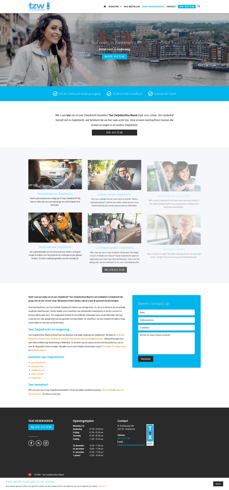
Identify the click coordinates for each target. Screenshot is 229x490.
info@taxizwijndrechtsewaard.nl (131, 445)
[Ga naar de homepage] (36, 6)
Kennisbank (33, 435)
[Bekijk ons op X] (38, 443)
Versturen (146, 358)
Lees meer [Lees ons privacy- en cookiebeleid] (101, 486)
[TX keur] (48, 6)
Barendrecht (86, 338)
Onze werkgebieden (153, 6)
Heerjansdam (44, 338)
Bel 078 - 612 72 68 (114, 56)
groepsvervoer (37, 366)
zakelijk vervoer (38, 370)
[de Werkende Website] (29, 474)
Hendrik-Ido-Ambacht (60, 338)
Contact (171, 6)
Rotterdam (98, 338)
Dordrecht (120, 335)
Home (104, 6)
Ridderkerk (33, 338)
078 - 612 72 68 (186, 6)
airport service (37, 374)
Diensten (114, 6)
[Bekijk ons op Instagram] (46, 443)
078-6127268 (107, 390)
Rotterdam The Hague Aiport (114, 346)
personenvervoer (38, 362)
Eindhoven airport (38, 350)
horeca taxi (36, 378)
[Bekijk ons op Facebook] (31, 443)
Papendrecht (75, 338)
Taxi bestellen (132, 6)
